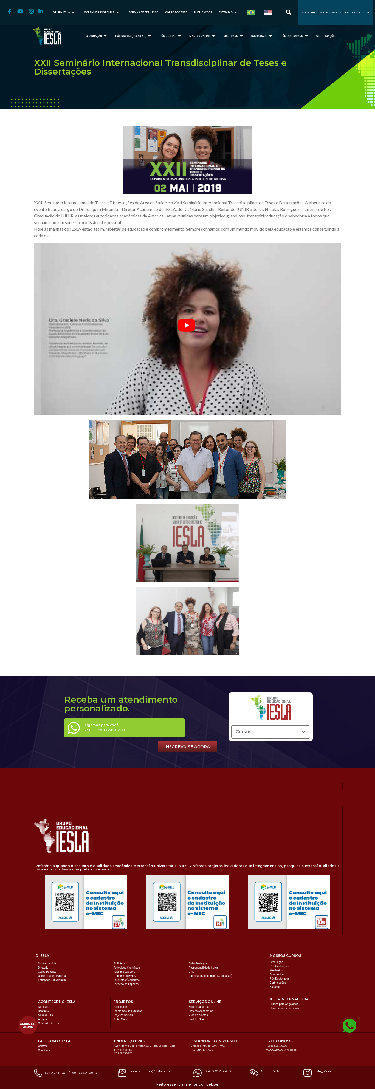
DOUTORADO (262, 36)
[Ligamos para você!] (74, 728)
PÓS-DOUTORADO (295, 36)
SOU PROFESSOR (330, 12)
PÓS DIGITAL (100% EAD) (134, 36)
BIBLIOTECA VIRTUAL (357, 12)
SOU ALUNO (309, 12)
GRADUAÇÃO (97, 36)
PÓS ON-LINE (171, 36)
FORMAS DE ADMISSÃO (144, 12)
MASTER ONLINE (202, 36)
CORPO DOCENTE (176, 12)
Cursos (244, 731)
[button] (271, 732)
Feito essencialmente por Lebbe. (187, 1084)
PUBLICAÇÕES (203, 12)
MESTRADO (234, 36)
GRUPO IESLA (64, 12)
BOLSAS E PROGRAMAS (102, 12)
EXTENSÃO (229, 12)
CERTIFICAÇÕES (326, 36)
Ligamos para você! (102, 725)
